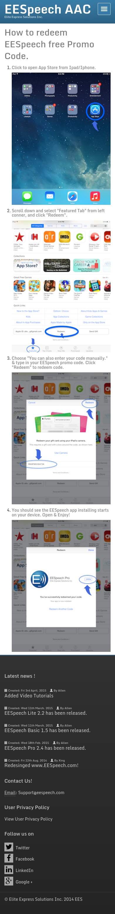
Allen (61, 690)
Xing (62, 760)
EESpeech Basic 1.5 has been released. (47, 730)
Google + (18, 881)
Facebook (19, 858)
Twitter (17, 847)
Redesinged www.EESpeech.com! (41, 765)
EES (78, 899)
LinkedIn (18, 869)
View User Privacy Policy (28, 819)
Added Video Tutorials (28, 695)
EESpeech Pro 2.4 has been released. (45, 748)
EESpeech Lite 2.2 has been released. (45, 713)
